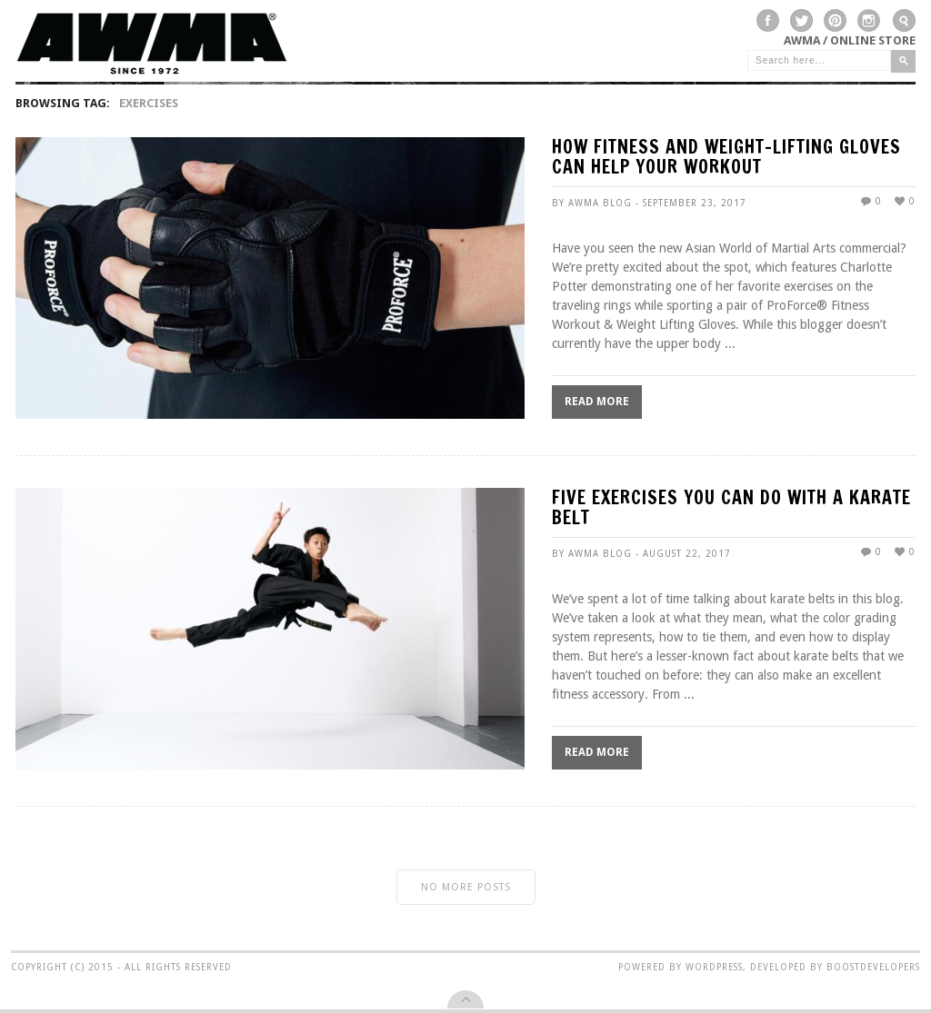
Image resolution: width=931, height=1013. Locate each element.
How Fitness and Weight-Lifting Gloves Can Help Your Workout (726, 158)
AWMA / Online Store (850, 40)
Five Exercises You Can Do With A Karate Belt (731, 509)
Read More (597, 401)
